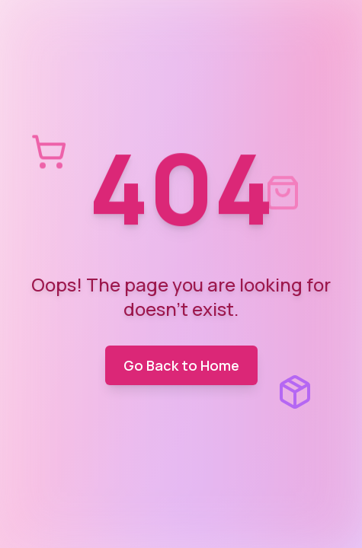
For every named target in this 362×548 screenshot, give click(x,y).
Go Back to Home (181, 365)
